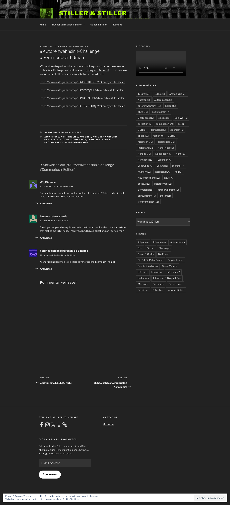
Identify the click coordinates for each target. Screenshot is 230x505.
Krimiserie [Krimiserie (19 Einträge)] (145, 159)
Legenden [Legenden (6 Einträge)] (164, 159)
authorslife (69, 137)
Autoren (85, 137)
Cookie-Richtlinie (71, 499)
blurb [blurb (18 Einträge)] (143, 111)
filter (64, 139)
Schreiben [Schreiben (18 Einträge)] (145, 189)
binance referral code (53, 216)
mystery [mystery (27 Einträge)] (144, 171)
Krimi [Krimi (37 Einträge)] (181, 153)
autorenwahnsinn (105, 137)
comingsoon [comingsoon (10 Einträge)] (165, 123)
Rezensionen (175, 284)
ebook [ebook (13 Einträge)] (143, 135)
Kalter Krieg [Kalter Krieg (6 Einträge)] (166, 147)
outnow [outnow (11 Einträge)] (144, 183)
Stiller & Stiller (93, 13)
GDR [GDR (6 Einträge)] (172, 135)
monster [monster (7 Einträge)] (178, 165)
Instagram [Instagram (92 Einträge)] (145, 147)
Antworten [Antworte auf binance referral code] (46, 237)
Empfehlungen (175, 260)
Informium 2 (173, 272)
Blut (140, 248)
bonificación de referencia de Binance (64, 250)
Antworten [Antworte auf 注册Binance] (46, 203)
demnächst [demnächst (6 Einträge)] (158, 129)
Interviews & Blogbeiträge (167, 278)
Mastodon (108, 424)
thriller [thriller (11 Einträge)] (165, 195)
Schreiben (158, 290)
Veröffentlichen (176, 290)
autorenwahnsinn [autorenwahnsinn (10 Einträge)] (149, 105)
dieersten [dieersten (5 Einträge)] (177, 129)
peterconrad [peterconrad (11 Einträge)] (163, 183)
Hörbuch (142, 272)
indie (91, 139)
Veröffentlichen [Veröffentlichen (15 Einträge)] (148, 201)
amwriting (51, 137)
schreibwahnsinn (76, 142)
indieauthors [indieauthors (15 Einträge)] (166, 141)
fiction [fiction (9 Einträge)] (158, 135)
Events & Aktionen (148, 266)
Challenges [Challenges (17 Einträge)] (146, 117)
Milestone (143, 284)
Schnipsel (143, 290)
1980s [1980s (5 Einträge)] (159, 93)
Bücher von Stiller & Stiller (68, 24)
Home (42, 24)
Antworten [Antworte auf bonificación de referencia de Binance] (46, 268)
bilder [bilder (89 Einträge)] (170, 105)
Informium (156, 272)
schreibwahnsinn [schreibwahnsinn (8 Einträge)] (168, 189)
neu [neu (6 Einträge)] (178, 171)
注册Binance (48, 182)
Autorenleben (54, 132)
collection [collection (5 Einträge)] (145, 123)
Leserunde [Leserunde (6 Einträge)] (145, 165)
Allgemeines (159, 242)
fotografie (78, 139)
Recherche (158, 284)
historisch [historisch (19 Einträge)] (145, 141)
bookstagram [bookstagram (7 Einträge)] (160, 111)
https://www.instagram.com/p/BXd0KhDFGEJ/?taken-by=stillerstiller (82, 82)
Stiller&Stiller (77, 46)
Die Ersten (163, 254)
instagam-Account (97, 70)
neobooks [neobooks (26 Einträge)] (162, 171)
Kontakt (117, 24)
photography (53, 142)
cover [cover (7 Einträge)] (182, 123)
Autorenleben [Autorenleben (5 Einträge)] (163, 99)
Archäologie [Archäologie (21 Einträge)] (177, 93)
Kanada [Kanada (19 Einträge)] (144, 153)
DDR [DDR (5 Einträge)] (142, 129)
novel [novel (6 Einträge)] (168, 177)
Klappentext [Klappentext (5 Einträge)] (163, 153)
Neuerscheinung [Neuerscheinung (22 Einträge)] (149, 177)
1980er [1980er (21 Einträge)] (144, 93)
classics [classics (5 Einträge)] (164, 117)
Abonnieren (50, 474)
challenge (51, 139)
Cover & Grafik (146, 254)
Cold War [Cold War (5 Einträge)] (181, 117)
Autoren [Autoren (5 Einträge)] (144, 99)
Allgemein (143, 242)
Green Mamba (169, 266)
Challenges (73, 132)
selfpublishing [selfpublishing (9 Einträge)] (147, 195)
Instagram (103, 139)
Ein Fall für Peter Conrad (150, 260)
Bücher (150, 248)
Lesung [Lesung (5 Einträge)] (162, 165)
